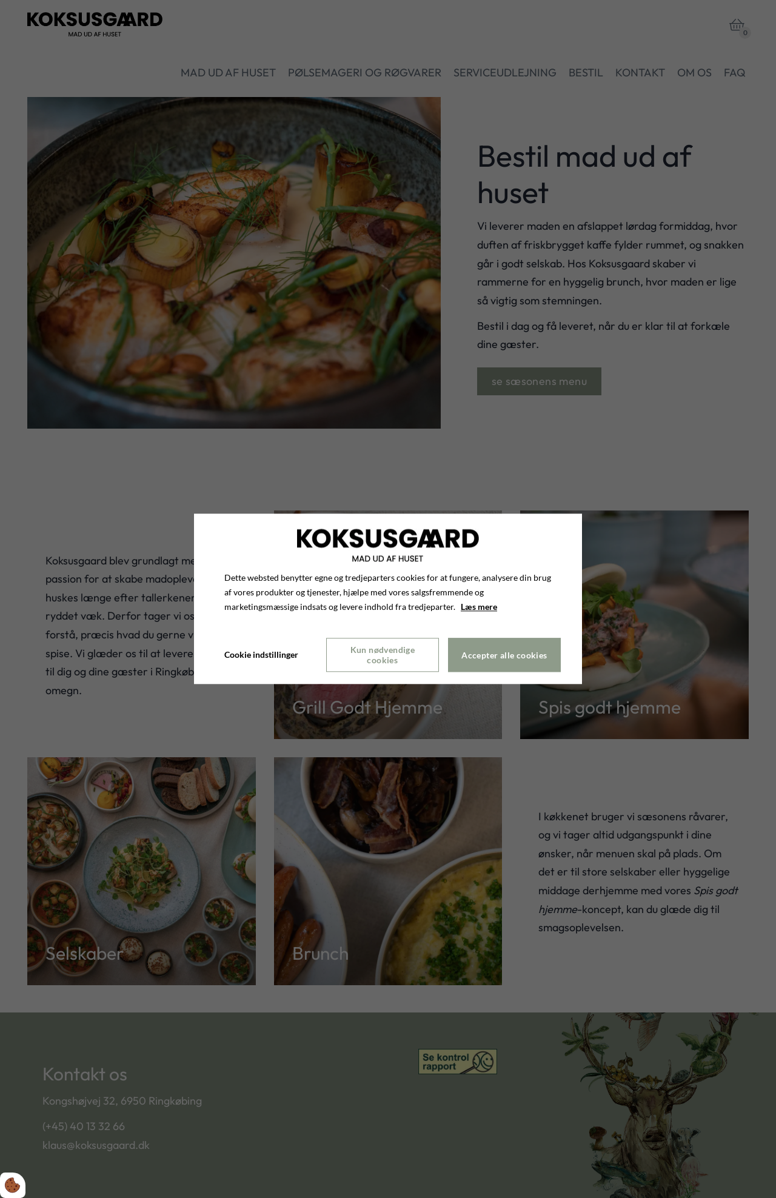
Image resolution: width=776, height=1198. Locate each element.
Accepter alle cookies (504, 655)
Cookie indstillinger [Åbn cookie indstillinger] (261, 655)
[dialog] (388, 599)
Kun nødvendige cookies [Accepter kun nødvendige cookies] (382, 655)
